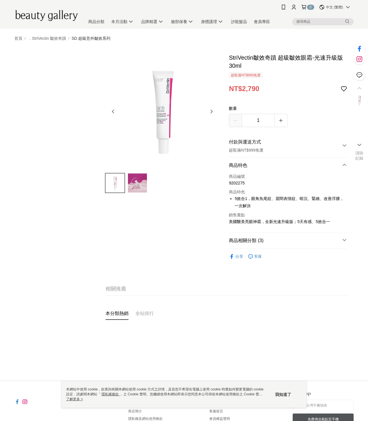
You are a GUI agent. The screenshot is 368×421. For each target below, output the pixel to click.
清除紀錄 (359, 156)
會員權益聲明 (219, 419)
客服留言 (216, 411)
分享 (236, 257)
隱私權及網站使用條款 (145, 419)
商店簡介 (135, 411)
